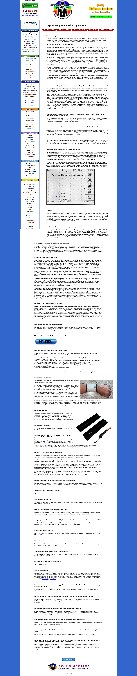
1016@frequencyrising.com (30, 15)
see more (40, 534)
